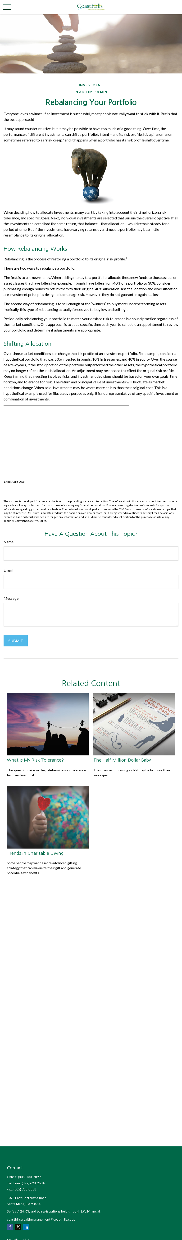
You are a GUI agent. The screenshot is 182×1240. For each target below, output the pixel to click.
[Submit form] (16, 640)
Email (8, 570)
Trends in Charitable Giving (35, 853)
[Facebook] (10, 1227)
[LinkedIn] (26, 1227)
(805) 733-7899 (29, 1177)
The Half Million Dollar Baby (122, 760)
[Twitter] (18, 1227)
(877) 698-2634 (33, 1183)
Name (9, 542)
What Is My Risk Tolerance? (35, 760)
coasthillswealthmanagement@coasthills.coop (41, 1219)
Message (11, 598)
